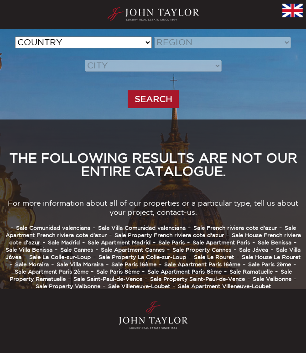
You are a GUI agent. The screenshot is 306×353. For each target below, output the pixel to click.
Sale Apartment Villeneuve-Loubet (224, 286)
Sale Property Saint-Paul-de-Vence (197, 279)
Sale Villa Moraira (80, 264)
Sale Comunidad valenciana (53, 228)
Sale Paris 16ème (133, 264)
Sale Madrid (64, 242)
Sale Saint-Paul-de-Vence (107, 279)
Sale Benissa (274, 242)
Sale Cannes (76, 250)
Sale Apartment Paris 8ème (184, 272)
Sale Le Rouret (214, 257)
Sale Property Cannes (201, 250)
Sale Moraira (32, 264)
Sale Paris (171, 242)
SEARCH (153, 99)
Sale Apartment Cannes (133, 250)
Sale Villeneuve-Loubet (139, 286)
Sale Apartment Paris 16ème (202, 264)
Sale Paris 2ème (269, 264)
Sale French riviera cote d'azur (235, 228)
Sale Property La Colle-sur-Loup (142, 257)
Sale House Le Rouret (271, 257)
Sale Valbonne (272, 279)
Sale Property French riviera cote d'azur (169, 235)
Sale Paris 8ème (118, 272)
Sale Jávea (253, 250)
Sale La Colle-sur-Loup (60, 257)
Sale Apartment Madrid (119, 242)
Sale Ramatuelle (251, 272)
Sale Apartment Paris (221, 242)
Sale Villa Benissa (28, 250)
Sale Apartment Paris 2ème (51, 272)
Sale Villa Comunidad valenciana (142, 228)
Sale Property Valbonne (68, 286)
